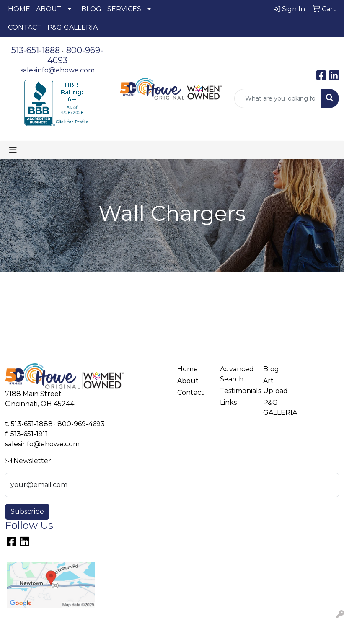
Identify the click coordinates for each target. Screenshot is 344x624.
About (188, 381)
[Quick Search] (277, 98)
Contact (190, 392)
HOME (19, 9)
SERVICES (124, 9)
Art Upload (275, 386)
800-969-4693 (81, 424)
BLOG (91, 9)
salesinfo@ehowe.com (57, 70)
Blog (271, 369)
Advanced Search (236, 374)
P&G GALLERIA (72, 27)
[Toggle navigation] (13, 150)
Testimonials (236, 391)
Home (187, 369)
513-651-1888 (35, 50)
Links (228, 403)
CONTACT (24, 27)
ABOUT (49, 9)
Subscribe (27, 511)
